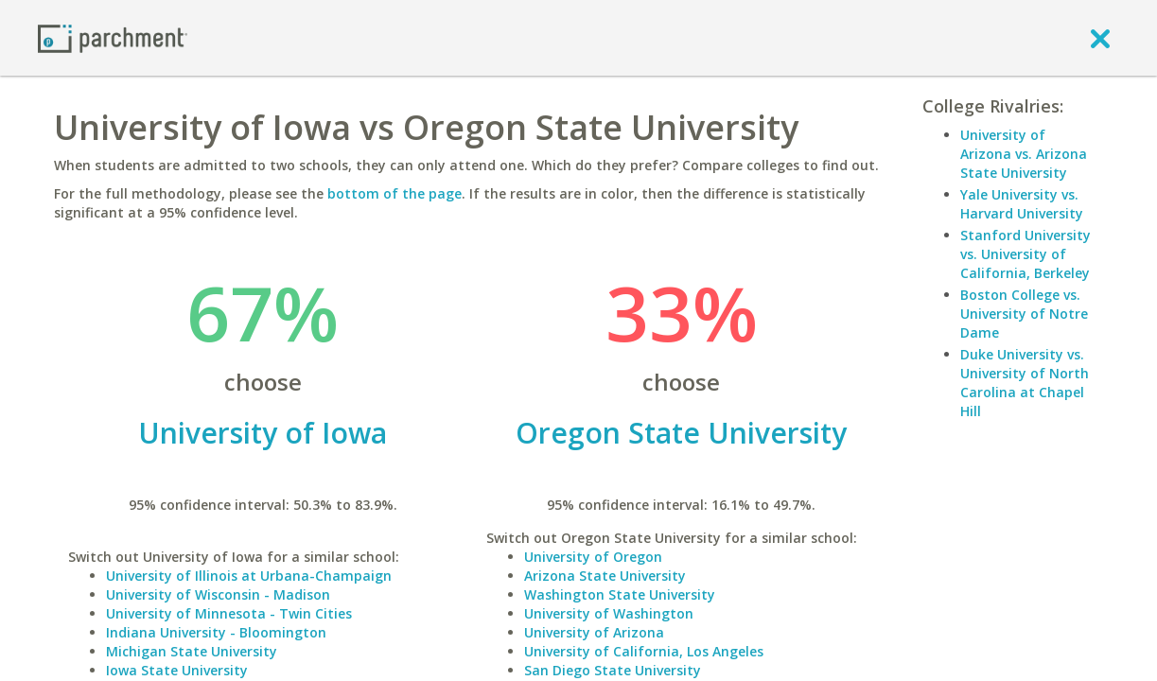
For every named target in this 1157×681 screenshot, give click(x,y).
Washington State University (619, 594)
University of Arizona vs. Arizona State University (1023, 154)
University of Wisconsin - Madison (218, 594)
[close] (1100, 37)
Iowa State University (177, 670)
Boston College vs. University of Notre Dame (1024, 313)
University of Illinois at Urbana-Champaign (249, 576)
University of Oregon (593, 557)
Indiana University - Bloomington (216, 632)
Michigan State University (191, 651)
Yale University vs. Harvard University (1021, 203)
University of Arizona (594, 632)
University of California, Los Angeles (643, 651)
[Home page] (112, 37)
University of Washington (608, 613)
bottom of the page (394, 193)
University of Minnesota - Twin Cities (229, 613)
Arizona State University (605, 576)
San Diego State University (612, 670)
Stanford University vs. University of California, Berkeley (1025, 254)
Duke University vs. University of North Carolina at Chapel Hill (1024, 382)
